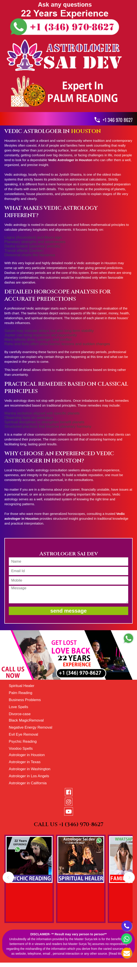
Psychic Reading (23, 741)
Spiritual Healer (21, 686)
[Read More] (117, 953)
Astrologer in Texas (24, 762)
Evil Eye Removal (23, 734)
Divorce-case (20, 714)
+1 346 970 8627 (118, 119)
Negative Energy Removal (30, 727)
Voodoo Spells (21, 748)
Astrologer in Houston (27, 755)
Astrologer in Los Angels (29, 776)
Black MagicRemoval (26, 720)
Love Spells (18, 707)
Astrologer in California (28, 783)
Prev (8, 879)
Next (129, 879)
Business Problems (25, 700)
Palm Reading (20, 693)
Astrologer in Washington (29, 769)
